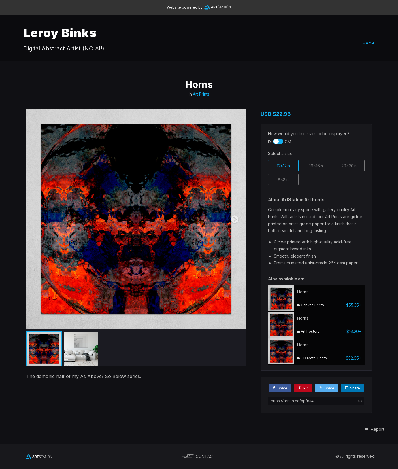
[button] (373, 429)
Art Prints (201, 94)
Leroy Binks (60, 32)
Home (369, 43)
